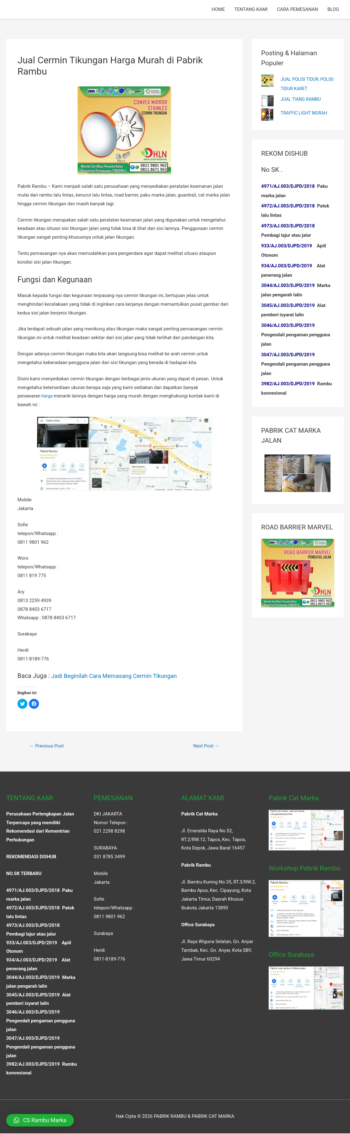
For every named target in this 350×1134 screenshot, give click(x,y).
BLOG (333, 9)
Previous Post (48, 746)
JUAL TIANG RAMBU (302, 99)
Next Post (205, 746)
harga (47, 396)
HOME (218, 9)
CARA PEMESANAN (297, 9)
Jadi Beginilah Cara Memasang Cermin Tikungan (118, 675)
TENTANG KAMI (250, 9)
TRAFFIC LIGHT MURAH (306, 113)
